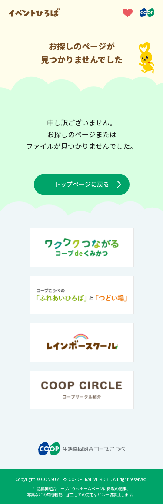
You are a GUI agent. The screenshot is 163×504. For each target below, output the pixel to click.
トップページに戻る (81, 184)
